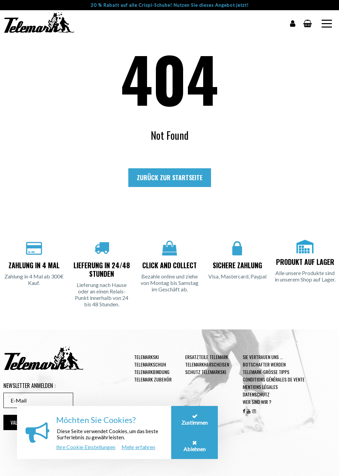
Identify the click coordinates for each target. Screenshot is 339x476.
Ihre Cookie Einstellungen (85, 447)
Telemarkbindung (152, 371)
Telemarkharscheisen (207, 364)
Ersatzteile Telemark (206, 356)
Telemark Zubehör (153, 379)
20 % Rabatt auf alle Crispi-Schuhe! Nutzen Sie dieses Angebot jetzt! (170, 5)
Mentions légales (260, 386)
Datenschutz (256, 394)
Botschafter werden (264, 364)
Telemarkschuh (150, 364)
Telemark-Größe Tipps (266, 371)
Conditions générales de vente (274, 379)
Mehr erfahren (138, 447)
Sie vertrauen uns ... (263, 356)
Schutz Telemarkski (205, 371)
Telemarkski (146, 356)
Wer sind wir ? (257, 401)
